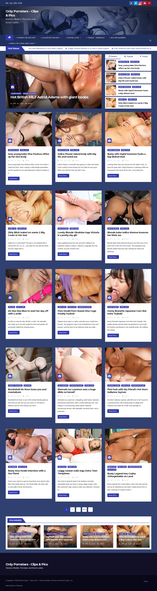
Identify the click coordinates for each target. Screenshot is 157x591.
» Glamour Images (51, 38)
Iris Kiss (11, 307)
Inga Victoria (63, 228)
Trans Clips (89, 385)
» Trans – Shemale (95, 38)
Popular (128, 56)
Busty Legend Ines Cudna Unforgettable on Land (121, 475)
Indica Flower (124, 74)
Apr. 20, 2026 (18, 103)
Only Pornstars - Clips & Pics (27, 564)
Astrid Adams (16, 93)
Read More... (13, 178)
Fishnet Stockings (15, 385)
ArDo (28, 103)
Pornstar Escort (84, 307)
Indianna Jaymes (114, 385)
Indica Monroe (113, 228)
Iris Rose (27, 385)
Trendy (144, 56)
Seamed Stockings (29, 93)
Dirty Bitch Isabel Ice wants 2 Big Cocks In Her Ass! (26, 234)
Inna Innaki (12, 467)
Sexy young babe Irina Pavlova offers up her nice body (23, 539)
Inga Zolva (62, 467)
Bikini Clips (112, 467)
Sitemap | (19, 585)
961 (84, 509)
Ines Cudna (122, 467)
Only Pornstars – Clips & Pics (28, 580)
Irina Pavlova (124, 61)
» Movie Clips (73, 38)
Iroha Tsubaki (113, 307)
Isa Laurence (63, 385)
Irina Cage (62, 307)
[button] (150, 40)
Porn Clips (135, 61)
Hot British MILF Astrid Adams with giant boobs (49, 97)
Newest (113, 56)
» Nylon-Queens (117, 38)
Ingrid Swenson (124, 87)
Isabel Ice (122, 99)
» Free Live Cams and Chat (22, 43)
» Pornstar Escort (26, 38)
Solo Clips (20, 307)
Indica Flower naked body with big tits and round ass (77, 155)
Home (146, 581)
